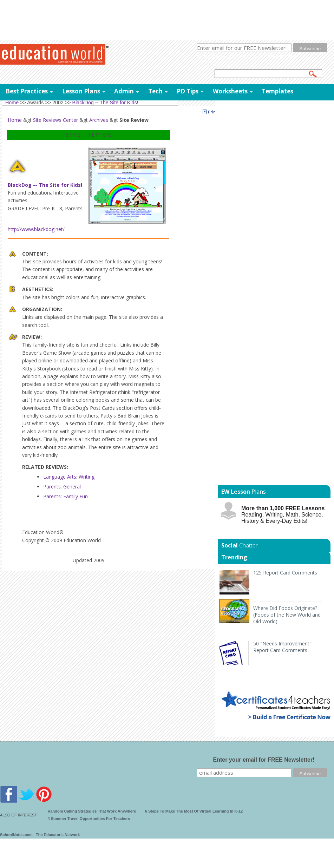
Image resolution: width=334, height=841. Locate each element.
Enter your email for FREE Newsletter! (264, 760)
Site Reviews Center (55, 120)
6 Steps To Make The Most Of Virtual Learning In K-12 (194, 811)
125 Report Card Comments (285, 572)
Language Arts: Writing (68, 476)
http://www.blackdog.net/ (36, 229)
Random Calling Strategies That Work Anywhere (92, 811)
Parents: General (62, 486)
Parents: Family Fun (65, 496)
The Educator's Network (58, 835)
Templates (277, 91)
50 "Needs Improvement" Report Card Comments (282, 646)
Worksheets (230, 91)
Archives (98, 120)
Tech (155, 91)
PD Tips (187, 91)
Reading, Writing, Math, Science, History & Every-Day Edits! (283, 514)
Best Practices (27, 91)
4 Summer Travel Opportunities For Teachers (89, 818)
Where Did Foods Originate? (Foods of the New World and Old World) (287, 615)
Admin (124, 91)
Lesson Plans (81, 91)
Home (15, 120)
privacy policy (281, 56)
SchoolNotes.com (16, 835)
